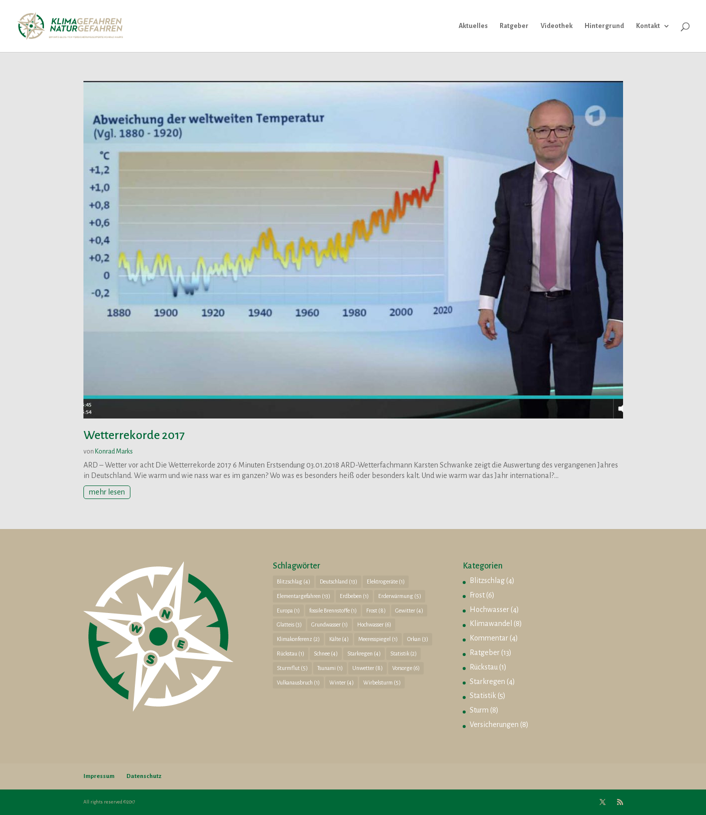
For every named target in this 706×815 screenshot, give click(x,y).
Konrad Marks (114, 451)
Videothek (557, 26)
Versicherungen (494, 724)
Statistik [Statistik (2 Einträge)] (403, 653)
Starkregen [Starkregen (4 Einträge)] (364, 653)
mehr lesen (107, 492)
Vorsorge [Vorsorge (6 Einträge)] (406, 668)
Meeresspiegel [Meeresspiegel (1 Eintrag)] (378, 639)
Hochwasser (489, 610)
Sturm (479, 710)
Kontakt (648, 26)
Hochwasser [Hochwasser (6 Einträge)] (374, 625)
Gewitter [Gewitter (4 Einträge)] (409, 611)
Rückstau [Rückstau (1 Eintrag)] (290, 653)
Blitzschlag (487, 580)
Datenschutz (143, 776)
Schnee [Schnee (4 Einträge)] (326, 653)
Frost (477, 595)
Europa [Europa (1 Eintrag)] (288, 611)
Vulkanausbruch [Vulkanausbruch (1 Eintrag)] (298, 683)
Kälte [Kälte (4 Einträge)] (339, 639)
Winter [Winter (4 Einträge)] (341, 683)
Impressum (98, 776)
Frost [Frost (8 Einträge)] (376, 611)
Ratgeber (514, 26)
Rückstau (484, 667)
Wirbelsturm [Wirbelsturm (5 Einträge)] (382, 683)
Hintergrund (604, 26)
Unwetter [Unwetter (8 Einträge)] (367, 668)
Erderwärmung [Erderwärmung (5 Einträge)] (399, 596)
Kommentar (489, 638)
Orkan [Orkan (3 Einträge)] (417, 639)
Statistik (483, 696)
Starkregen (487, 682)
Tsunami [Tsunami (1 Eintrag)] (330, 668)
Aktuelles (473, 26)
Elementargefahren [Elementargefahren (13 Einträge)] (303, 596)
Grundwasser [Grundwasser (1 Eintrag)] (329, 625)
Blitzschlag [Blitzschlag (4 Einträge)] (293, 581)
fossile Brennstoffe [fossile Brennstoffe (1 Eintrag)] (333, 611)
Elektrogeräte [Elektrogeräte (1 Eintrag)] (386, 581)
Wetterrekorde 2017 (134, 435)
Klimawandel (491, 624)
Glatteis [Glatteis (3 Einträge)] (289, 625)
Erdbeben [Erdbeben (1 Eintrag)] (354, 596)
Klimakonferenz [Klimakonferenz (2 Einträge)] (298, 639)
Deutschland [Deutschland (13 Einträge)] (338, 581)
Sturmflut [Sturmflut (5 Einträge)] (292, 668)
